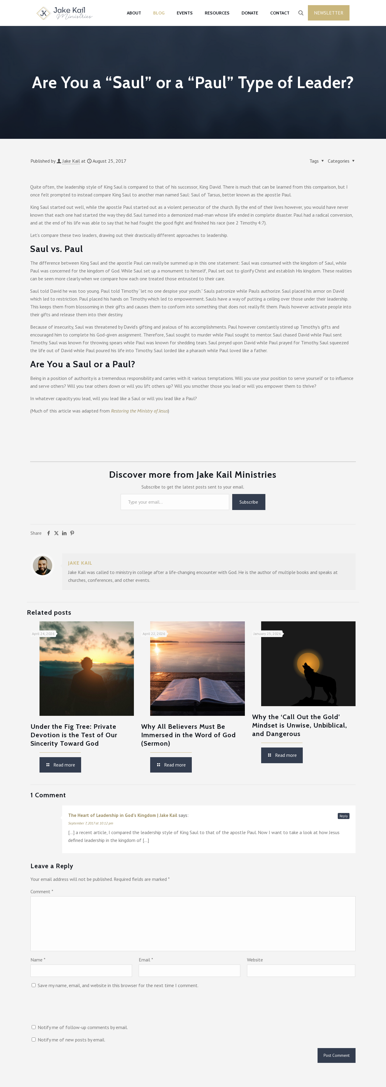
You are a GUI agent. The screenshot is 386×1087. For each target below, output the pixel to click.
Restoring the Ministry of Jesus (139, 411)
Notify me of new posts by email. (71, 1040)
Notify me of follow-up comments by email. (83, 1027)
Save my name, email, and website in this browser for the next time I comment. (118, 985)
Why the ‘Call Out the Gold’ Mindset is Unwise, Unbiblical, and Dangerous (299, 725)
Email (146, 960)
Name (38, 960)
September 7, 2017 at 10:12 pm (90, 823)
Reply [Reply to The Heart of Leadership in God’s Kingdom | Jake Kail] (344, 816)
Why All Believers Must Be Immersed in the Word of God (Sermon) (188, 735)
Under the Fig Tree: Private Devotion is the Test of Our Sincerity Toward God (73, 735)
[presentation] (76, 1008)
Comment (41, 891)
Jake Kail (71, 161)
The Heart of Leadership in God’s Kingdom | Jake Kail (122, 815)
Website (255, 960)
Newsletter (328, 13)
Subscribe (248, 502)
